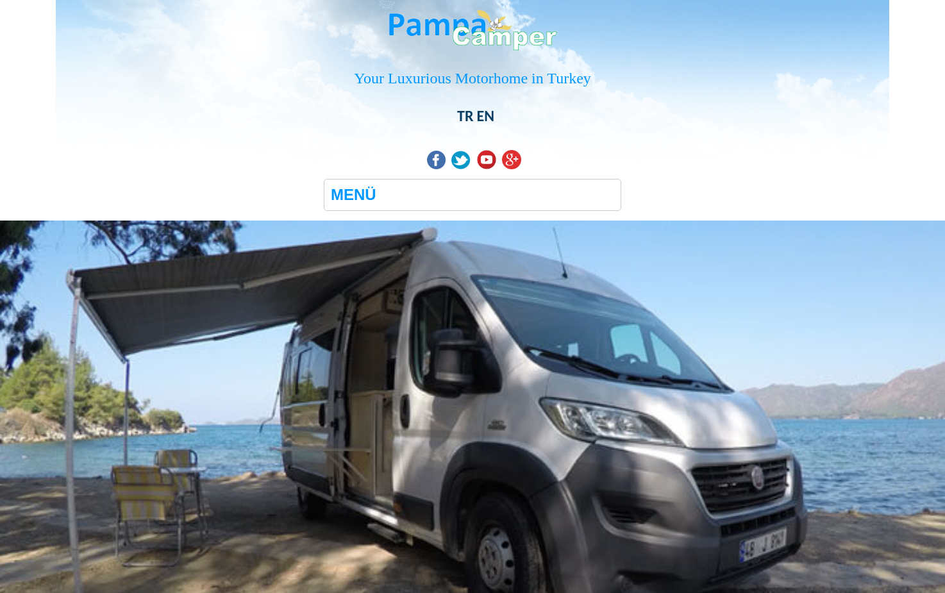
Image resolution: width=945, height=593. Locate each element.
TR (465, 115)
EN (485, 115)
